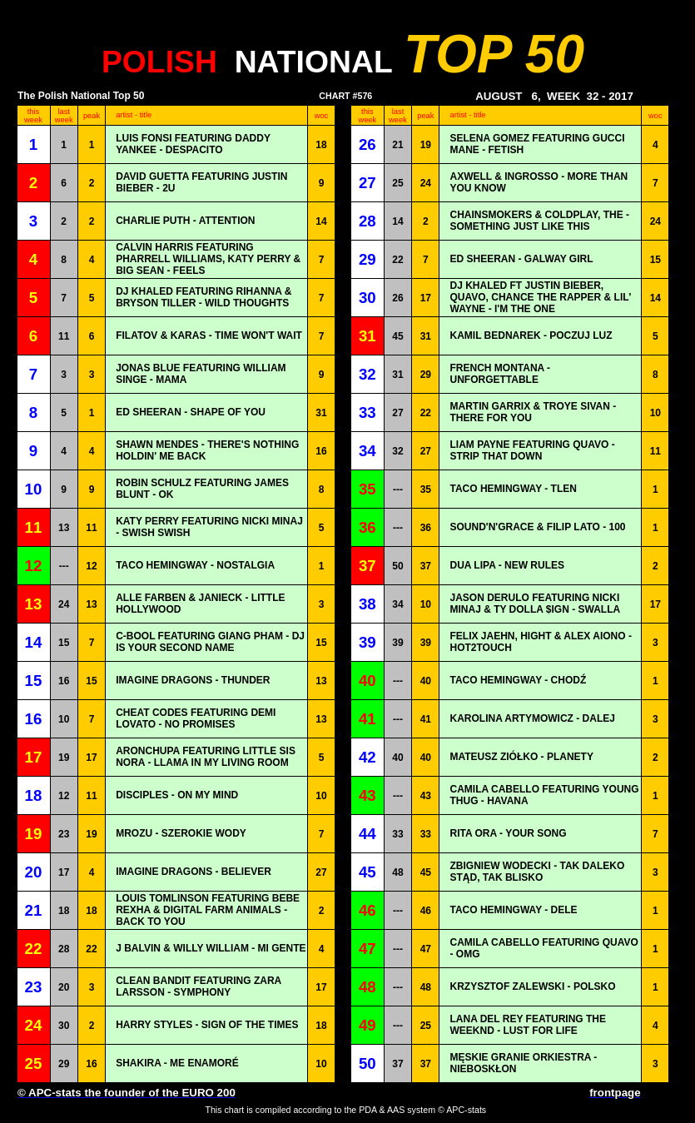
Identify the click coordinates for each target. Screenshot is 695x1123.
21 (397, 145)
